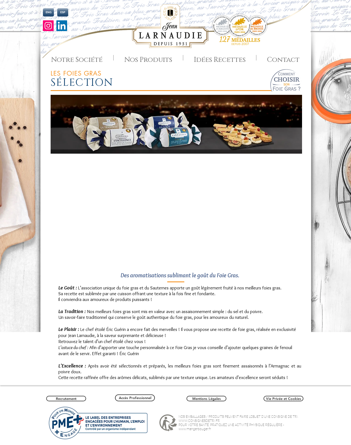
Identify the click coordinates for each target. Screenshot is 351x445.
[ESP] (62, 12)
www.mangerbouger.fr (195, 429)
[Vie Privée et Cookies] (283, 398)
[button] (175, 210)
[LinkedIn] (61, 25)
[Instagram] (48, 25)
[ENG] (48, 12)
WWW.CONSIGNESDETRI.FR (199, 421)
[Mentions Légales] (206, 398)
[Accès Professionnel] (135, 397)
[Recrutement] (66, 398)
